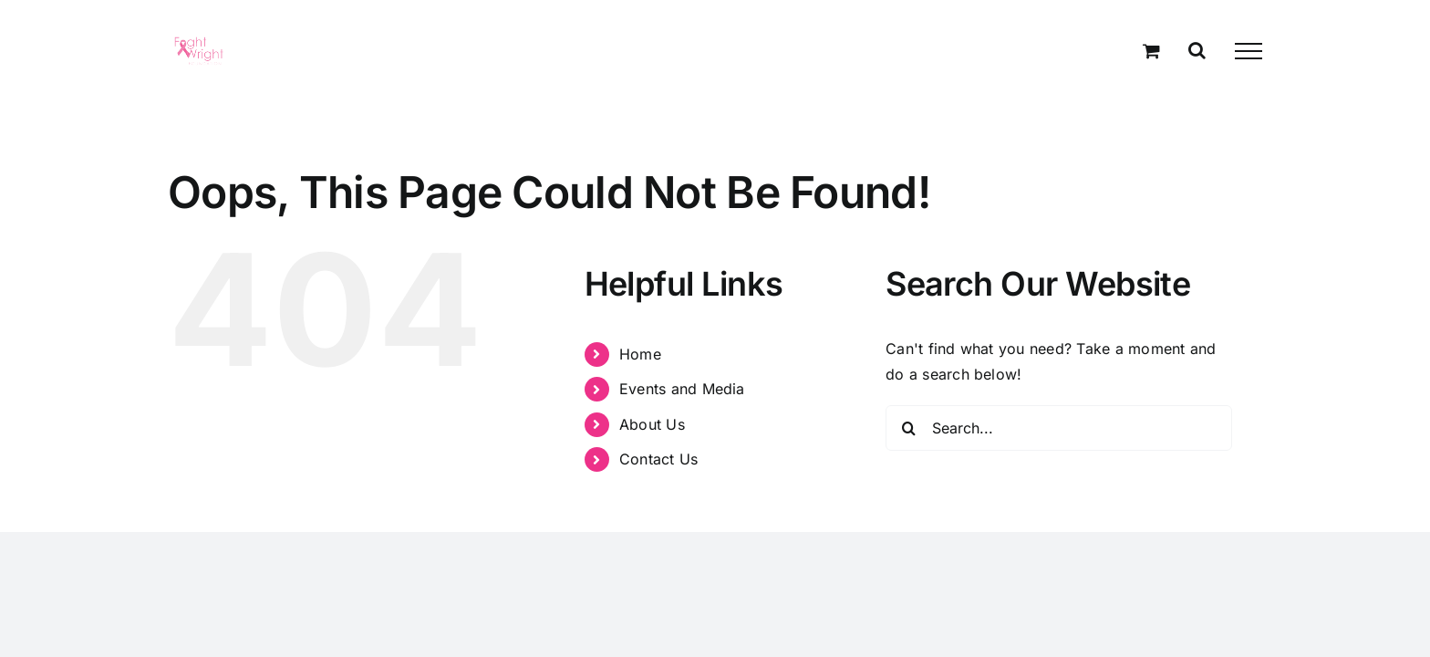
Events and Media (682, 389)
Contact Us (658, 459)
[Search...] (1059, 428)
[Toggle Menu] (1248, 51)
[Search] (908, 428)
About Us (652, 424)
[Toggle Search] (1197, 50)
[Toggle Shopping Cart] (1151, 50)
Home (640, 354)
